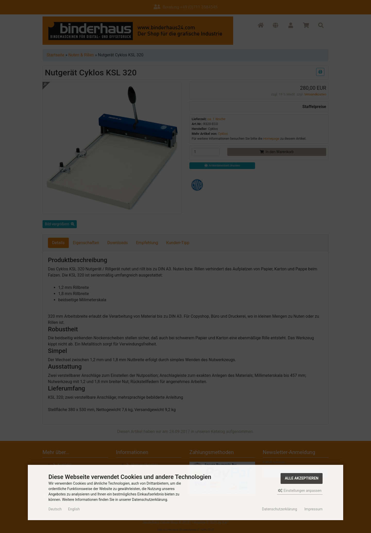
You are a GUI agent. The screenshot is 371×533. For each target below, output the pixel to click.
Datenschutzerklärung (279, 509)
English (74, 509)
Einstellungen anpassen (300, 490)
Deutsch (55, 509)
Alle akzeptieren (301, 478)
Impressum (314, 509)
